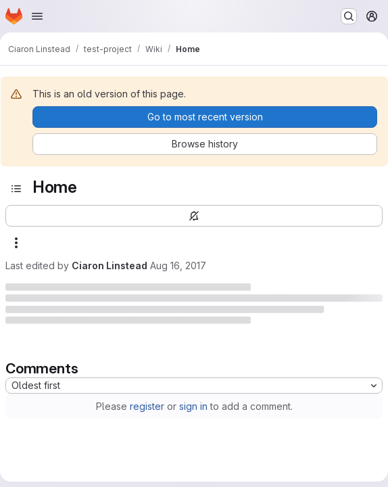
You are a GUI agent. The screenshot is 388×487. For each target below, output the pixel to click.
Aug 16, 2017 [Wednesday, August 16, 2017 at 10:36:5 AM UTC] (178, 265)
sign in (193, 406)
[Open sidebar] (16, 189)
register (147, 406)
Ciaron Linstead (109, 265)
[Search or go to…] (349, 16)
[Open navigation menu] (37, 16)
